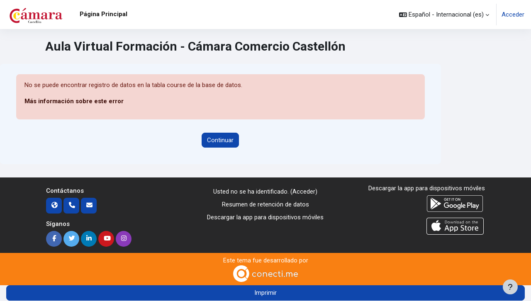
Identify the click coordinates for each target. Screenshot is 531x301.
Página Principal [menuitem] (103, 14)
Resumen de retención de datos (265, 204)
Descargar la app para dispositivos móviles (265, 217)
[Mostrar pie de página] (510, 286)
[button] (444, 14)
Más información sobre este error (74, 101)
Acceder (513, 14)
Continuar (220, 140)
